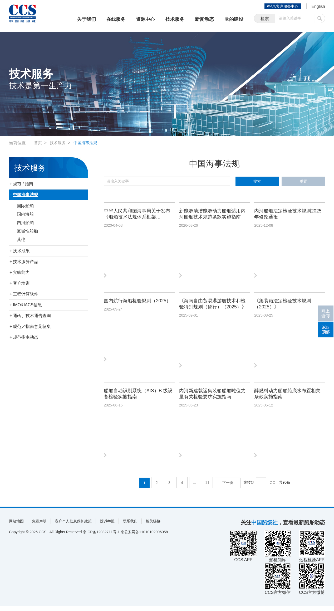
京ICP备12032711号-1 (101, 537)
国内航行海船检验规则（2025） (130, 306)
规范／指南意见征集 (32, 326)
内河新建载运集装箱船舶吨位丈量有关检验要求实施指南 (213, 397)
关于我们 (86, 19)
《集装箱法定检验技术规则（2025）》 (285, 306)
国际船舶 (25, 205)
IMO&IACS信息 (27, 305)
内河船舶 (25, 222)
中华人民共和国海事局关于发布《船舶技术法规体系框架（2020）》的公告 (138, 215)
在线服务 (115, 19)
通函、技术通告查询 (32, 315)
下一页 (228, 487)
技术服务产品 (25, 261)
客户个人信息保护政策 (73, 526)
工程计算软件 (25, 294)
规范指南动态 (25, 337)
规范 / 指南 (23, 184)
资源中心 (145, 19)
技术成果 (21, 251)
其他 (21, 239)
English (317, 6)
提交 (320, 19)
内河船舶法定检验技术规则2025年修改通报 (285, 214)
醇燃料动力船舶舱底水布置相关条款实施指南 (288, 397)
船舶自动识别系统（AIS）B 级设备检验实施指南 (136, 397)
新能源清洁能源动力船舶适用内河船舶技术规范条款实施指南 (213, 215)
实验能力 (21, 272)
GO (272, 487)
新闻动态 (204, 19)
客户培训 (21, 283)
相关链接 (153, 526)
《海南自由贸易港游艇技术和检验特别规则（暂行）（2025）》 (213, 306)
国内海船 (25, 214)
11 (208, 487)
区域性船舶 (27, 231)
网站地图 (16, 526)
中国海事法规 (87, 142)
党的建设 (233, 19)
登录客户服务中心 (281, 6)
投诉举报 (107, 526)
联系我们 (130, 526)
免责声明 (39, 526)
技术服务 (174, 19)
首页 (38, 142)
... (195, 487)
